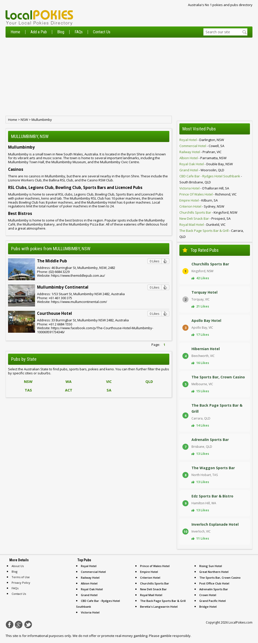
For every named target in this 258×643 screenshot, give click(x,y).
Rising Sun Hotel (210, 566)
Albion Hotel (89, 583)
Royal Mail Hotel (151, 595)
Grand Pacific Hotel (212, 601)
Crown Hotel (207, 595)
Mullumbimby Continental (62, 287)
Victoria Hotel (90, 612)
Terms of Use (21, 577)
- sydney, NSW (201, 206)
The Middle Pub (52, 260)
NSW (24, 119)
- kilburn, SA (198, 200)
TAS (28, 390)
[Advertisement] (129, 76)
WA (69, 381)
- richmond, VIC (208, 194)
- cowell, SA (201, 146)
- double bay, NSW (206, 164)
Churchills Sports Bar (154, 583)
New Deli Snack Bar (153, 589)
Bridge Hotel (208, 606)
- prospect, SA (205, 218)
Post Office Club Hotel (214, 583)
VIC (109, 381)
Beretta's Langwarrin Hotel (159, 606)
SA (109, 390)
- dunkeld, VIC (202, 224)
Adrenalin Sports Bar (213, 589)
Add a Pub (38, 32)
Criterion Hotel (150, 577)
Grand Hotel (89, 595)
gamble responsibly (175, 635)
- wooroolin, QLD (201, 170)
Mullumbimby (41, 119)
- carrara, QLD (211, 233)
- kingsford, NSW (208, 212)
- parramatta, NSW (203, 158)
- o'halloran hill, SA (204, 188)
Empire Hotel (149, 572)
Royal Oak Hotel (92, 589)
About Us (18, 566)
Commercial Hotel (93, 572)
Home (15, 32)
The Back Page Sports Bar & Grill (163, 601)
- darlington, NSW (201, 139)
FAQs (79, 32)
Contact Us (101, 32)
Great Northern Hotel (214, 572)
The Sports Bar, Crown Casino (220, 577)
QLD (149, 381)
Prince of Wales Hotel (155, 566)
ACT (68, 390)
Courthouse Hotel (54, 313)
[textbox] (225, 32)
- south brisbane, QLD (210, 179)
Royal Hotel (88, 566)
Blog (60, 32)
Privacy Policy (21, 582)
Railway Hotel (90, 577)
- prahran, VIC (200, 152)
